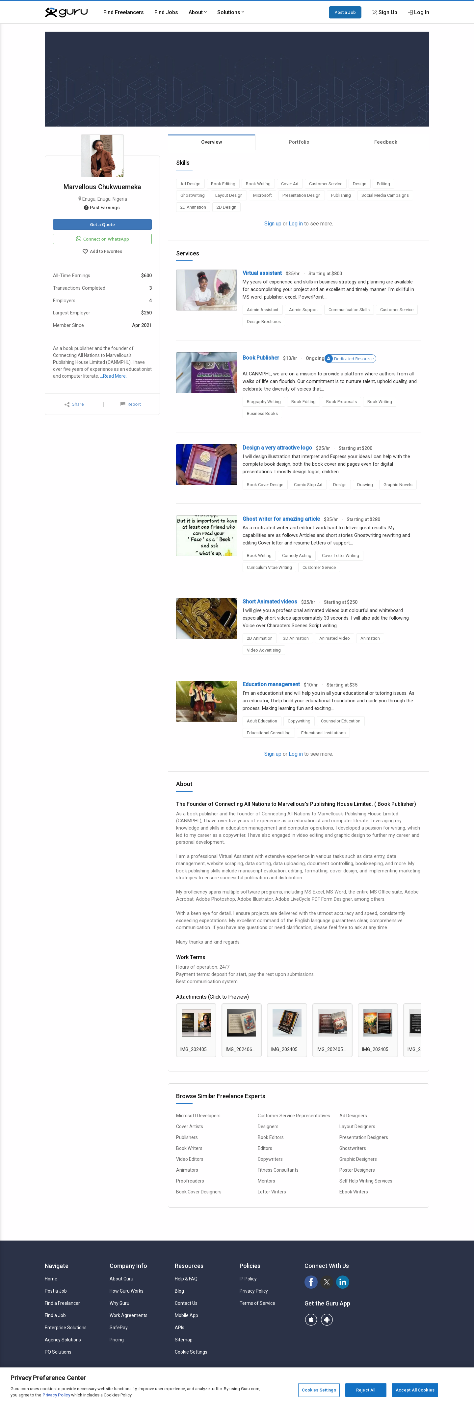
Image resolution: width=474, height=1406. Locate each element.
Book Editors (271, 1137)
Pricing (117, 1339)
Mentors (266, 1181)
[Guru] (66, 12)
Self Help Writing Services (365, 1181)
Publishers (187, 1137)
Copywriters (270, 1159)
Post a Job (345, 12)
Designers (268, 1126)
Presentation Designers (363, 1137)
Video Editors (189, 1159)
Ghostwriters (352, 1148)
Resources (189, 1265)
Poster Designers (357, 1170)
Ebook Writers (353, 1191)
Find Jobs (166, 12)
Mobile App (186, 1315)
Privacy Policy (254, 1291)
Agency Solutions (63, 1339)
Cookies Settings (319, 1390)
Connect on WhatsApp (102, 239)
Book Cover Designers (199, 1191)
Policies (250, 1265)
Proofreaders (190, 1181)
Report (130, 404)
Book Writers (189, 1148)
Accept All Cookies (415, 1390)
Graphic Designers (358, 1159)
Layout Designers (357, 1126)
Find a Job (55, 1315)
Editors (265, 1148)
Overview (211, 142)
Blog (179, 1291)
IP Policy (248, 1278)
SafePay (119, 1327)
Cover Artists (189, 1126)
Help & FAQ (186, 1278)
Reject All (365, 1390)
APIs (179, 1327)
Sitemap (184, 1339)
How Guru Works (127, 1291)
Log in (296, 223)
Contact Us (186, 1303)
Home (51, 1278)
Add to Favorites (102, 252)
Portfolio (299, 142)
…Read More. (113, 376)
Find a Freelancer (62, 1303)
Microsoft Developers (198, 1115)
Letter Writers (272, 1191)
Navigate (56, 1265)
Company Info (128, 1265)
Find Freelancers (123, 12)
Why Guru (119, 1303)
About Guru (121, 1278)
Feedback (385, 142)
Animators (187, 1170)
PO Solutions (58, 1352)
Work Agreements (128, 1315)
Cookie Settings (191, 1352)
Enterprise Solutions (66, 1327)
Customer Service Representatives (294, 1115)
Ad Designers (353, 1115)
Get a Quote (102, 224)
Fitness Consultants (278, 1170)
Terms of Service (257, 1303)
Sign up (272, 223)
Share (74, 404)
